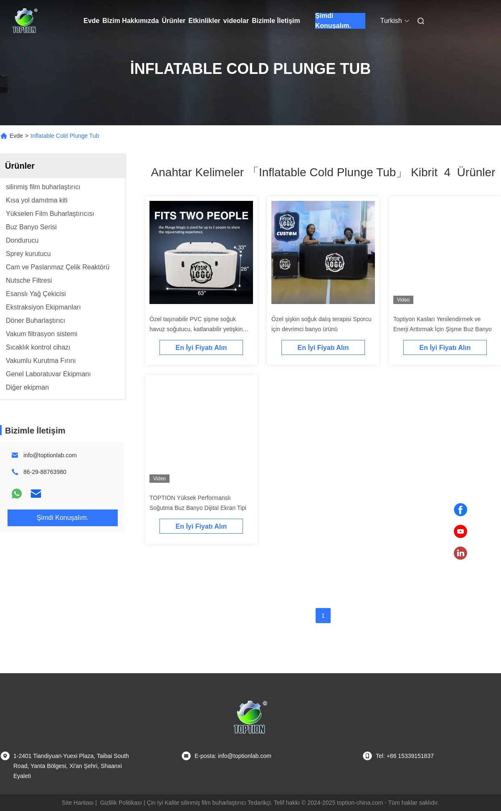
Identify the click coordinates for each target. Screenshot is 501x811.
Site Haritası (78, 802)
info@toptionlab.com (50, 455)
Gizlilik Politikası (121, 802)
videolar (236, 20)
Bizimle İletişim (276, 20)
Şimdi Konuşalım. (333, 21)
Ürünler (173, 20)
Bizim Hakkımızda (130, 20)
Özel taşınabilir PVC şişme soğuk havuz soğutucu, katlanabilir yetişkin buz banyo (196, 329)
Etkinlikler (204, 20)
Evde (91, 20)
